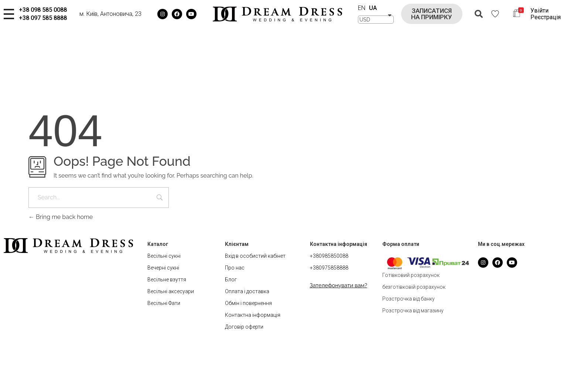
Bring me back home (60, 216)
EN (361, 7)
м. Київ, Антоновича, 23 (110, 13)
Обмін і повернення (248, 303)
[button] (431, 14)
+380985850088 (329, 256)
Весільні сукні (164, 256)
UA (373, 7)
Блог (231, 279)
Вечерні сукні (163, 268)
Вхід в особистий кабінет (255, 256)
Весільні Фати (163, 303)
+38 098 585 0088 (43, 9)
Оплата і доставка (247, 291)
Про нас (235, 268)
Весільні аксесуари (170, 291)
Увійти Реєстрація (545, 14)
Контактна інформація (252, 315)
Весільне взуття (166, 279)
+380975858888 (329, 268)
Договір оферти (244, 327)
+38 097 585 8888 (43, 17)
